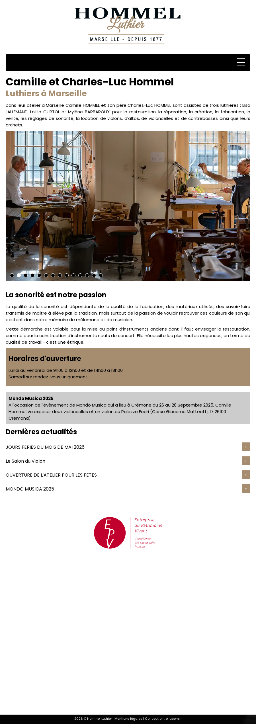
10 (73, 275)
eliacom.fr (174, 718)
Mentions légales (128, 718)
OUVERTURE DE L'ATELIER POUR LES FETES (51, 475)
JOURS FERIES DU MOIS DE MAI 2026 (45, 447)
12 (87, 275)
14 (101, 275)
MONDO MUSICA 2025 (30, 489)
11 (80, 275)
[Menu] (241, 62)
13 (94, 275)
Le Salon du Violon (25, 461)
